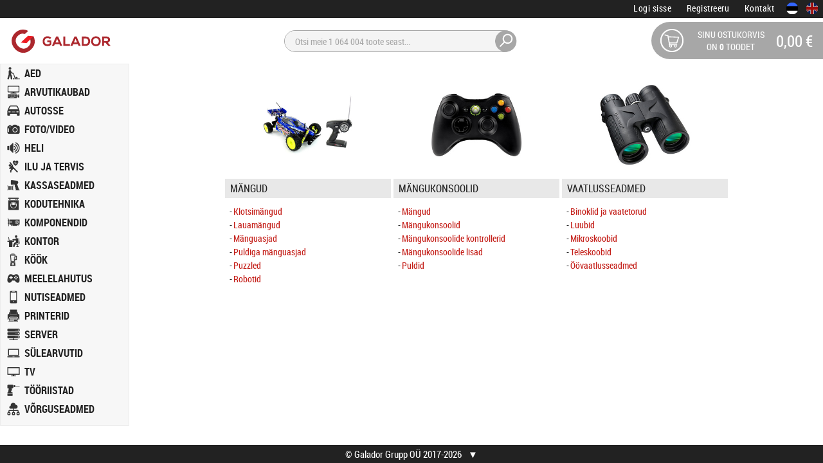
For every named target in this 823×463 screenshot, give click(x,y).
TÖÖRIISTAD (49, 390)
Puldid (413, 265)
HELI (34, 148)
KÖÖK (36, 260)
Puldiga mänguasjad (269, 252)
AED (32, 73)
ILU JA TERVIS (54, 166)
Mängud (416, 211)
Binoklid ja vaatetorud (608, 211)
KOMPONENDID (55, 222)
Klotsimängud (257, 211)
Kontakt (760, 8)
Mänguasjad (255, 238)
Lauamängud (256, 225)
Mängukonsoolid (431, 225)
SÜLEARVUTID (53, 353)
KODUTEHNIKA (54, 204)
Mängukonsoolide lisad (442, 252)
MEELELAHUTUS (58, 278)
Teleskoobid (590, 252)
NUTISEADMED (55, 297)
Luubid (582, 225)
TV (29, 372)
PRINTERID (46, 316)
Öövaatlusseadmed (603, 265)
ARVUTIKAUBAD (57, 92)
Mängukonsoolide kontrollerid (453, 238)
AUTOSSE (44, 111)
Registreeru (708, 8)
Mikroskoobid (593, 238)
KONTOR (41, 241)
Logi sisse (652, 8)
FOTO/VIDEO (49, 129)
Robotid (247, 279)
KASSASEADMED (59, 185)
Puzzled (247, 265)
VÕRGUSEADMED (59, 409)
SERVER (41, 334)
